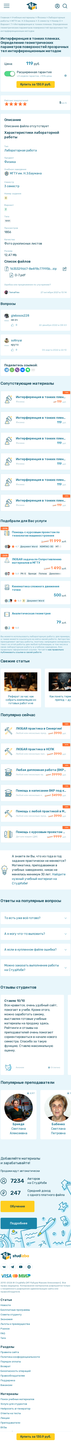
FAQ (3, 1333)
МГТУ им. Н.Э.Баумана (23, 173)
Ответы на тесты (11, 1413)
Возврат (6, 1366)
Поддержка (8, 1380)
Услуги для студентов (14, 1403)
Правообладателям (13, 1375)
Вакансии (6, 1385)
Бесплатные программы (15, 1309)
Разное (5, 1328)
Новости (6, 1305)
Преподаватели (10, 1422)
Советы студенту (11, 1314)
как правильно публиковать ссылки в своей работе (32, 651)
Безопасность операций (16, 1371)
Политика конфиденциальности (20, 1356)
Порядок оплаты (11, 1361)
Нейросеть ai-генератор (15, 1408)
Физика (10, 162)
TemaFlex (11, 292)
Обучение (17, 1206)
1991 (7, 221)
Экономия (6, 1319)
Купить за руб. (35, 84)
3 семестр (11, 186)
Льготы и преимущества (15, 1324)
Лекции (5, 1418)
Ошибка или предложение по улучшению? (27, 284)
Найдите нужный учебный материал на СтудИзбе (39, 879)
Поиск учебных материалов (17, 1399)
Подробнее (18, 1223)
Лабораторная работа (20, 150)
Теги (3, 1338)
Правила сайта (10, 1352)
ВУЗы (4, 1427)
